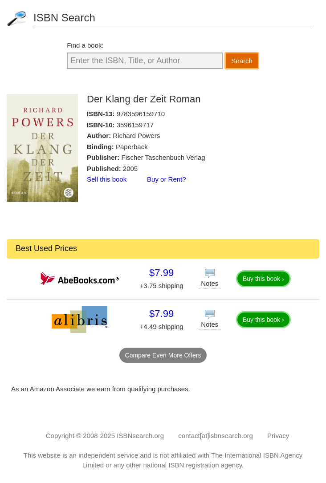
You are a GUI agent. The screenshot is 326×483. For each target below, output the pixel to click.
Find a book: (85, 45)
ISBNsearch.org (140, 435)
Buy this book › (263, 278)
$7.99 (161, 272)
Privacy (278, 435)
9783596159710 (141, 114)
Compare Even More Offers (163, 355)
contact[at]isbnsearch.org (215, 435)
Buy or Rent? (166, 179)
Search (242, 61)
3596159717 (135, 125)
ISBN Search (64, 18)
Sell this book (106, 179)
